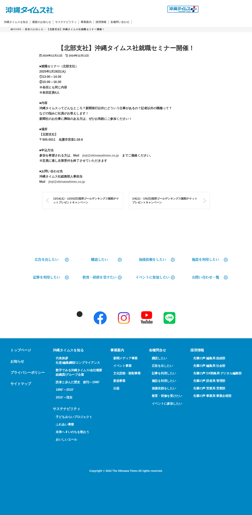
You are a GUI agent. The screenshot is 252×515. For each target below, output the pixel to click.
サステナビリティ (66, 409)
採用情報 (197, 350)
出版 (116, 388)
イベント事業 (122, 365)
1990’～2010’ (65, 390)
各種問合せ (157, 350)
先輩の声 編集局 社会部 (209, 365)
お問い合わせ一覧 (205, 277)
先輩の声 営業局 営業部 (209, 388)
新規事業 (119, 381)
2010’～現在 (64, 397)
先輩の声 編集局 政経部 (209, 358)
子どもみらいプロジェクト (74, 417)
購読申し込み (226, 9)
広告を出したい (162, 365)
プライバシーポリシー (27, 373)
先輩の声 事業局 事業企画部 (212, 396)
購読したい (99, 259)
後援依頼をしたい (152, 259)
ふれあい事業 (65, 424)
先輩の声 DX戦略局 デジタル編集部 (217, 373)
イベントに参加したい (152, 277)
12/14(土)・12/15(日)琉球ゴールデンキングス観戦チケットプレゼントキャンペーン (86, 200)
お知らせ (17, 361)
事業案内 (117, 350)
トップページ (20, 350)
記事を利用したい (46, 277)
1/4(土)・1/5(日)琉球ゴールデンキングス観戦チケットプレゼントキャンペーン (164, 200)
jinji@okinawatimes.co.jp (100, 155)
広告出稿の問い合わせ (139, 9)
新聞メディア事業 (125, 358)
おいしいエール (66, 439)
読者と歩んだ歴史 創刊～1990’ (78, 382)
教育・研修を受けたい (99, 277)
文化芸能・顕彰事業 (127, 373)
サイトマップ (20, 384)
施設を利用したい (205, 259)
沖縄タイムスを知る (68, 350)
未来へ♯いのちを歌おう (72, 432)
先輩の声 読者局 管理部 (209, 381)
